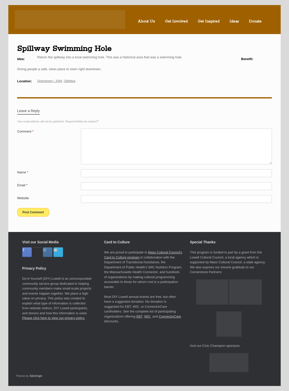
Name (22, 172)
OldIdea (69, 81)
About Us (146, 21)
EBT (139, 316)
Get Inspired (208, 21)
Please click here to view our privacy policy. (53, 318)
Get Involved (176, 21)
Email (22, 185)
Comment (25, 131)
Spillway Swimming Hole (64, 49)
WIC (147, 316)
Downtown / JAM (49, 81)
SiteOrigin (36, 375)
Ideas (234, 21)
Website (23, 198)
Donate (255, 21)
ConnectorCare (170, 316)
